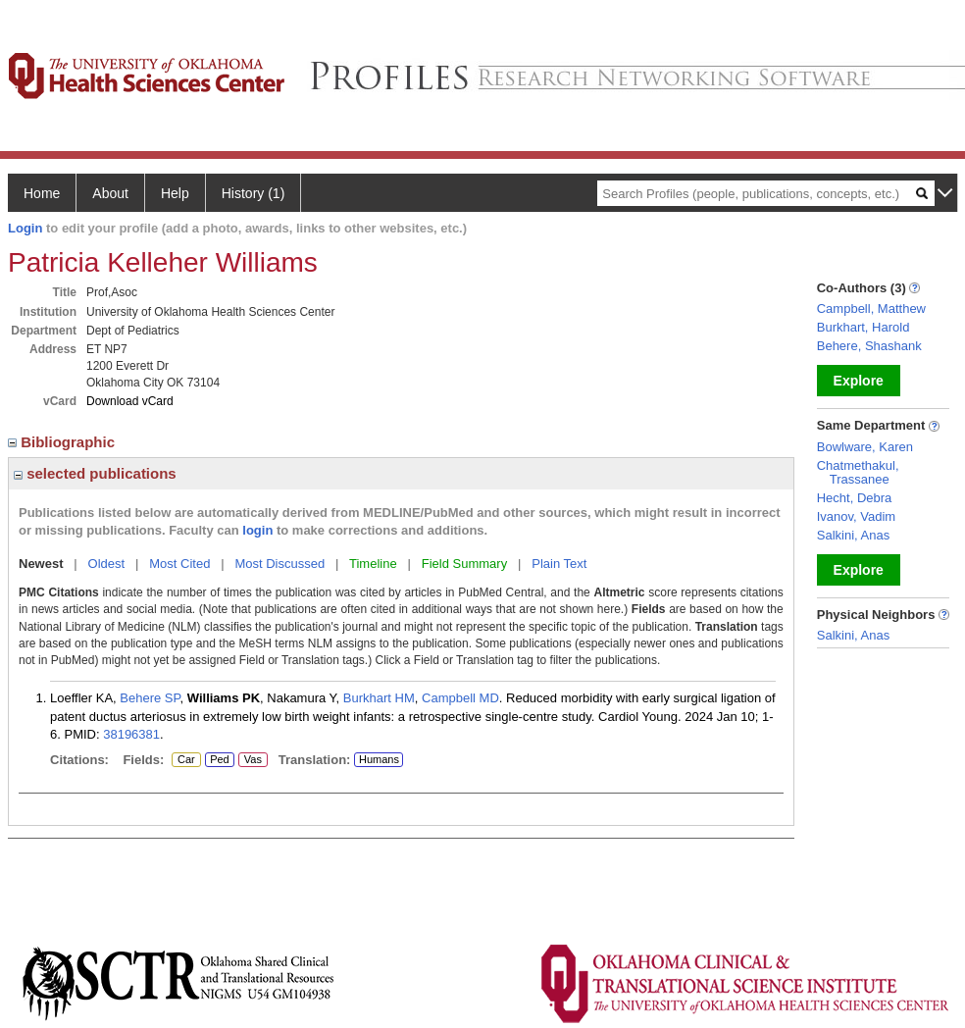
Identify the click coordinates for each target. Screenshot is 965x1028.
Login (25, 228)
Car (185, 760)
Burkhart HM (379, 698)
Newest (41, 563)
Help (175, 193)
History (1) (253, 193)
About (110, 193)
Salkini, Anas (853, 535)
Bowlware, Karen (865, 446)
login (257, 530)
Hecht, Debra (854, 497)
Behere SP (149, 698)
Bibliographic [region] (63, 442)
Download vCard (130, 401)
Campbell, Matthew (871, 308)
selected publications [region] (95, 473)
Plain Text (559, 563)
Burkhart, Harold (863, 327)
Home (42, 193)
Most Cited (179, 563)
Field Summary (464, 563)
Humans (379, 759)
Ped (217, 760)
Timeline (373, 563)
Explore (859, 380)
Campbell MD (460, 698)
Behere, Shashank (869, 345)
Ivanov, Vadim (856, 516)
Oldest (107, 563)
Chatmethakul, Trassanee (858, 472)
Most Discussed (279, 563)
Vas (252, 760)
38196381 (131, 734)
